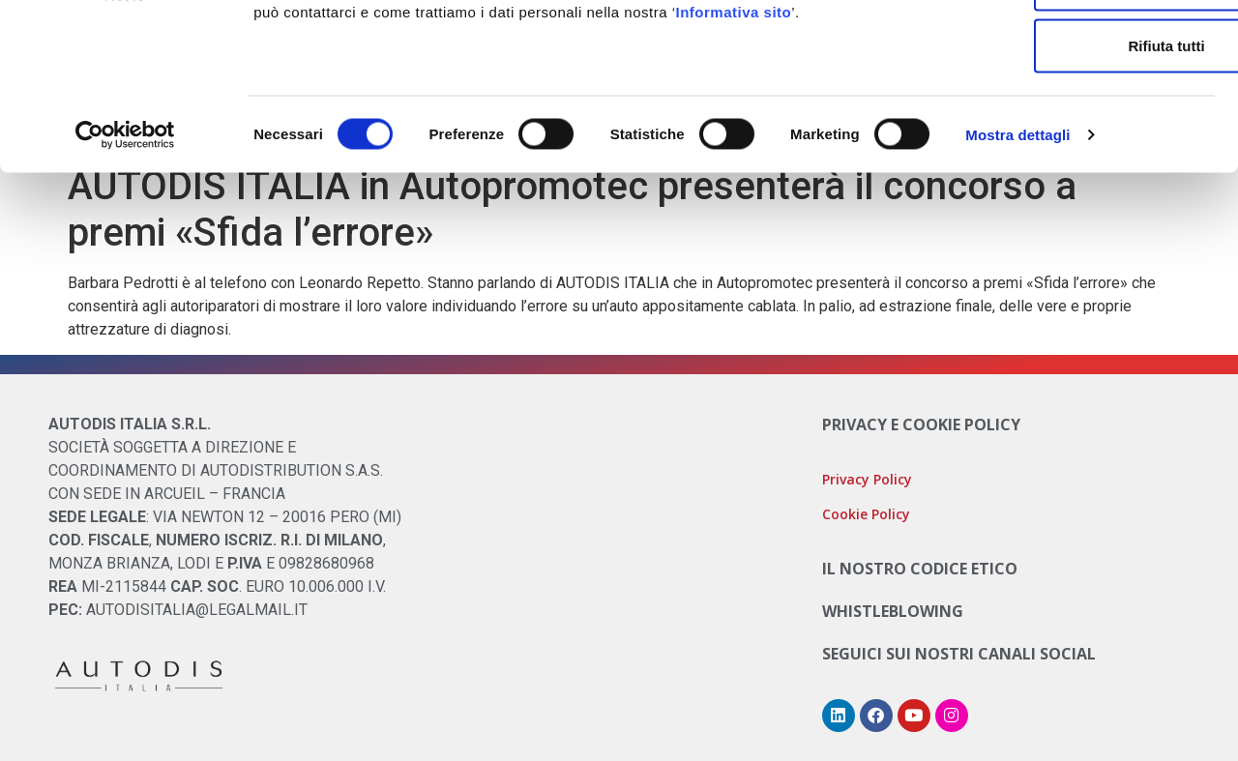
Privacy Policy (867, 479)
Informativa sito (734, 140)
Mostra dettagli (1017, 262)
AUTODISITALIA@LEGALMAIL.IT (197, 609)
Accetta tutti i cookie (1077, 50)
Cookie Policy (743, 93)
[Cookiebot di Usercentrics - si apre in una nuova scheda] (125, 263)
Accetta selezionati (1076, 111)
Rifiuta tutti (1076, 173)
